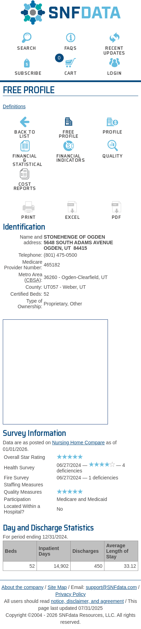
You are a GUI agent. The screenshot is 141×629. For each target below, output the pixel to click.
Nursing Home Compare (78, 442)
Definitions (14, 106)
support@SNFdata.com (111, 587)
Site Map (57, 587)
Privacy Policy (70, 594)
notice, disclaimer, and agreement (87, 601)
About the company (22, 587)
